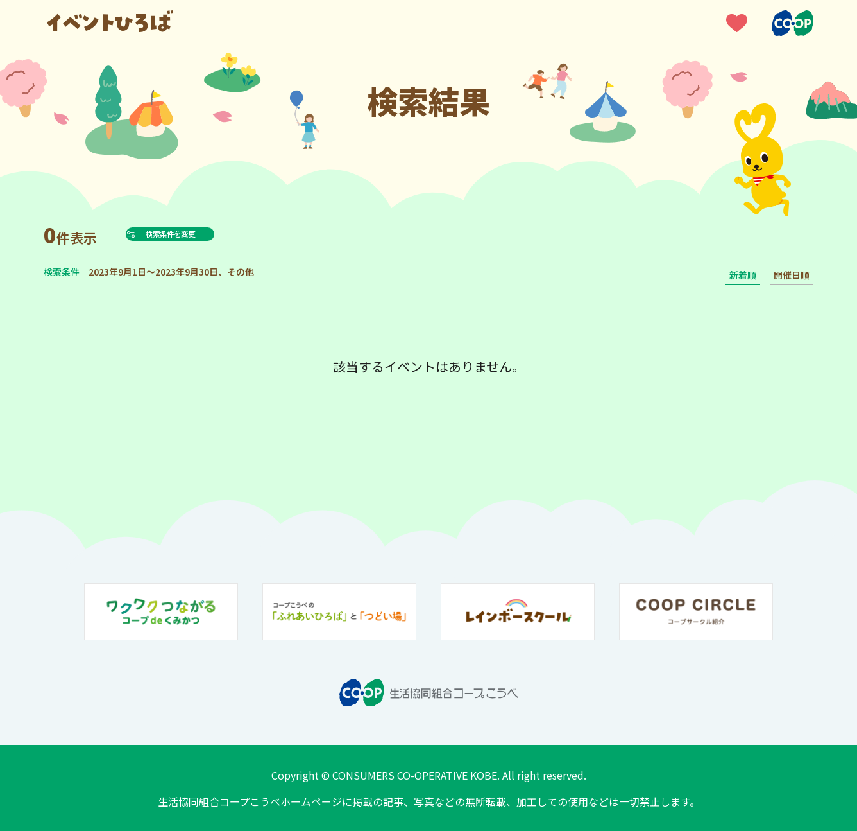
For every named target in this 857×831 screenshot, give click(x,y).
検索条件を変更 (200, 233)
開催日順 (792, 274)
